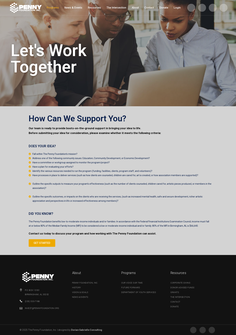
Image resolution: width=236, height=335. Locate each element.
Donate (174, 307)
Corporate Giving (180, 283)
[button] (42, 243)
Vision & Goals (80, 292)
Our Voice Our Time (132, 283)
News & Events (80, 297)
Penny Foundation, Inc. (85, 283)
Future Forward (130, 288)
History (76, 288)
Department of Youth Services (138, 292)
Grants (174, 292)
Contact (175, 302)
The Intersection (180, 297)
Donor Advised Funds (182, 288)
